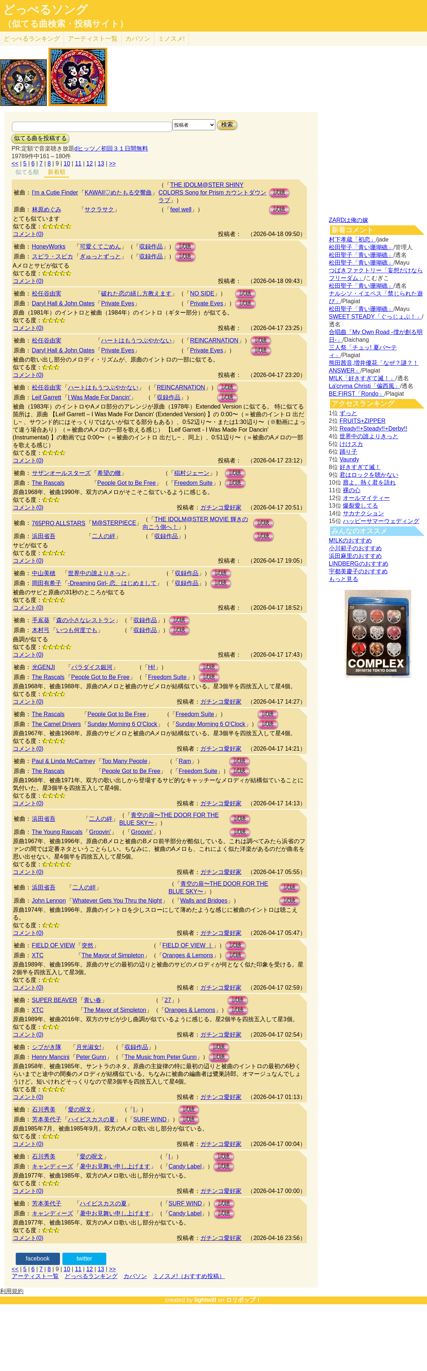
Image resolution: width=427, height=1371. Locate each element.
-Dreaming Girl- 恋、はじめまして (112, 583)
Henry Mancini (50, 1057)
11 (78, 163)
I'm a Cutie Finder (55, 192)
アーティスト (93, 38)
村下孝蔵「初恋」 (352, 239)
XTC (38, 955)
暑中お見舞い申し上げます (115, 1166)
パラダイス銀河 (91, 667)
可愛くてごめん (100, 246)
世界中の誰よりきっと (97, 573)
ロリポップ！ (243, 1300)
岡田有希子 (46, 583)
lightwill (205, 1300)
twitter (84, 1258)
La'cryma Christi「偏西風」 (364, 386)
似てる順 (27, 172)
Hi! (151, 667)
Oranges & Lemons (187, 955)
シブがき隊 (46, 1047)
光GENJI (43, 667)
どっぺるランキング (91, 1276)
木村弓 (41, 630)
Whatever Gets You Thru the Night (117, 900)
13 (101, 163)
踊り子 (348, 452)
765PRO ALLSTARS (59, 523)
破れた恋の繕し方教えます (136, 293)
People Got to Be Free (126, 483)
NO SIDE (202, 293)
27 (168, 1000)
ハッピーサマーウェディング (381, 521)
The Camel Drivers (56, 724)
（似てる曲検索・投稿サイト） (65, 24)
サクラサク (99, 209)
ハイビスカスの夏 (91, 1119)
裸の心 (351, 490)
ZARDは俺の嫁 (349, 220)
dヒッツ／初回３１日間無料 (111, 148)
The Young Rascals (57, 832)
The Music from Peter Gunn (161, 1057)
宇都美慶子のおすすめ (358, 571)
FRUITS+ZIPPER (362, 421)
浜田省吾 (43, 536)
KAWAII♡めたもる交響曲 (118, 192)
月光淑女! (88, 1047)
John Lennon (49, 900)
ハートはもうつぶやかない (136, 340)
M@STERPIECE (114, 523)
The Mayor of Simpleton (113, 955)
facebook (38, 1258)
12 (89, 163)
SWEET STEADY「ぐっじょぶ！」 (375, 316)
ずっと (348, 413)
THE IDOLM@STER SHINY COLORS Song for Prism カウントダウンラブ (212, 192)
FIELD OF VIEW (53, 945)
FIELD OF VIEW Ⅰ (187, 945)
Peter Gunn (91, 1057)
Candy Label (185, 1166)
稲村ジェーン (191, 473)
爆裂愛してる (360, 506)
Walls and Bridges (203, 900)
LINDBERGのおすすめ (358, 564)
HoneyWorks (48, 246)
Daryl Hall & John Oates (63, 303)
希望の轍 (109, 473)
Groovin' (100, 832)
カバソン (137, 38)
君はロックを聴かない (369, 475)
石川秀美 (43, 1109)
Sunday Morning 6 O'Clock (122, 724)
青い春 (92, 1000)
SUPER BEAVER (54, 1000)
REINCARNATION (214, 340)
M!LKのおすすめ (350, 540)
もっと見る (343, 579)
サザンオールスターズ (61, 473)
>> (112, 163)
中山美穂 (43, 573)
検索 (227, 124)
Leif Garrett (46, 397)
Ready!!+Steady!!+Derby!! (373, 428)
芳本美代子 (46, 1119)
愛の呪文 (80, 1109)
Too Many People (124, 761)
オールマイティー (366, 498)
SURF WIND (150, 1119)
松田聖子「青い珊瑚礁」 (361, 247)
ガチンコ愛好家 (220, 507)
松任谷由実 (46, 293)
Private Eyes (117, 303)
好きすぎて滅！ (360, 467)
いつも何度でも (76, 630)
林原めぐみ (46, 209)
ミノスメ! (171, 38)
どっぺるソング (45, 9)
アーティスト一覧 (35, 1276)
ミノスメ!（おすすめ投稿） (189, 1276)
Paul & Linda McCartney (64, 761)
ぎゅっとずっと (100, 256)
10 (67, 163)
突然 (87, 945)
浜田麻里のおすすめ (355, 556)
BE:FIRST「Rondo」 (356, 394)
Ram (185, 761)
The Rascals (48, 483)
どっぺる (32, 38)
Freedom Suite (193, 483)
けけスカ (351, 444)
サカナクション (363, 513)
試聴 (279, 192)
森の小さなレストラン (85, 620)
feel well (180, 209)
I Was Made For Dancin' (99, 397)
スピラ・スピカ (52, 256)
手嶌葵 (41, 620)
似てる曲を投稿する (40, 138)
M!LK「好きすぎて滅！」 (362, 378)
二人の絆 (103, 536)
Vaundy (349, 459)
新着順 (56, 172)
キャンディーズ (52, 1166)
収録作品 (151, 246)
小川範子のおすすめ (355, 548)
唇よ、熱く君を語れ (369, 482)
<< (15, 163)
